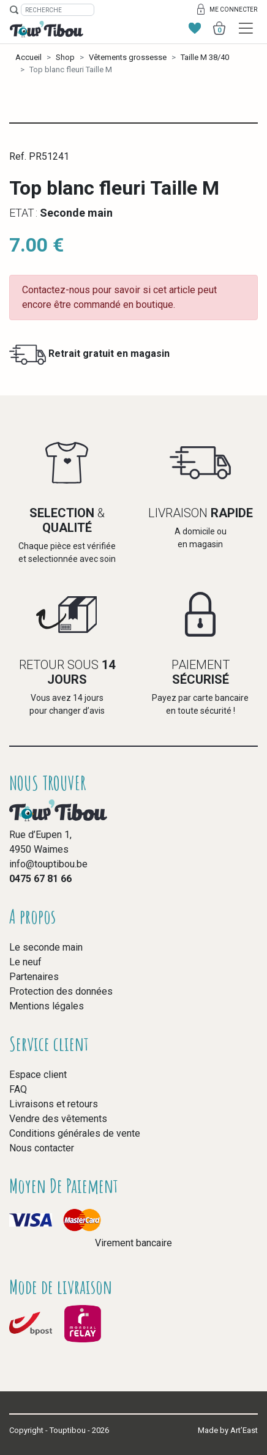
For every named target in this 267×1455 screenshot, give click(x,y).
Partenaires (34, 976)
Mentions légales (46, 1006)
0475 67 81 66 (40, 879)
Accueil (28, 57)
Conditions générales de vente (74, 1133)
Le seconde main (46, 947)
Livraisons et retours (53, 1104)
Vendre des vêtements (58, 1118)
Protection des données (61, 991)
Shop (65, 57)
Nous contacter (41, 1148)
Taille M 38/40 (205, 57)
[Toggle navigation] (245, 28)
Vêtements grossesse (128, 57)
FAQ (18, 1089)
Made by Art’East (228, 1430)
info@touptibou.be (48, 864)
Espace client (38, 1074)
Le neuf (25, 962)
